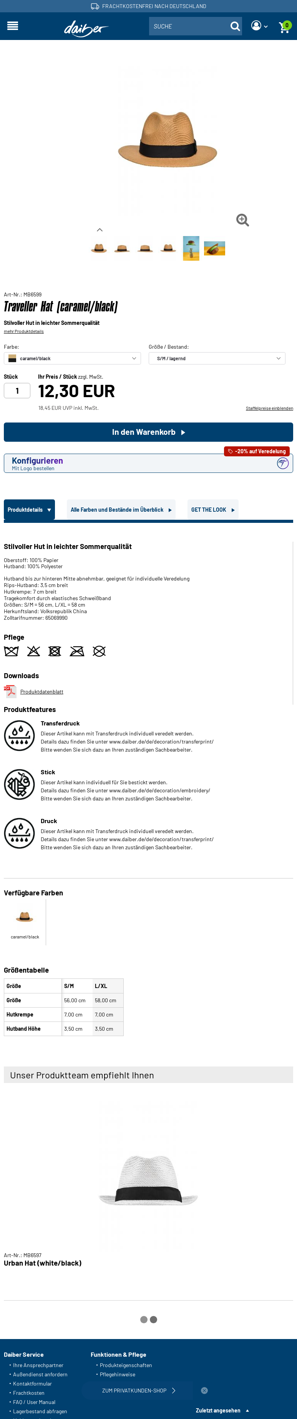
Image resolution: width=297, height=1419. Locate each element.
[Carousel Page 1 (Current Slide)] (144, 1319)
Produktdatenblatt (33, 691)
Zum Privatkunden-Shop (140, 1390)
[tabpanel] (148, 781)
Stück (11, 377)
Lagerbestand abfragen (40, 1411)
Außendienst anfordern (40, 1374)
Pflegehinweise (117, 1374)
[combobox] (195, 26)
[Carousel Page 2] (153, 1319)
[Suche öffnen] (235, 26)
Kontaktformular (32, 1383)
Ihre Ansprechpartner (38, 1365)
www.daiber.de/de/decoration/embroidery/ (160, 790)
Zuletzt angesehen (218, 1410)
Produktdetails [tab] (26, 509)
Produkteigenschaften (126, 1365)
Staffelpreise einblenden (269, 408)
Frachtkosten (29, 1392)
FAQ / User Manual (34, 1402)
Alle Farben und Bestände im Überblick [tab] (117, 509)
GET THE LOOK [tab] (209, 509)
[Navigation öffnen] (12, 26)
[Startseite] (86, 29)
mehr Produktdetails (24, 331)
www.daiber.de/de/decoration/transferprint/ (161, 741)
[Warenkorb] (284, 26)
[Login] (259, 26)
